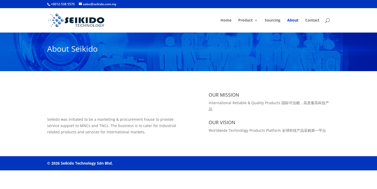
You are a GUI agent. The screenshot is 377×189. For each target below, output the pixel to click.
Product (245, 20)
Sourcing (272, 20)
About (292, 20)
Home (225, 20)
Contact (312, 20)
